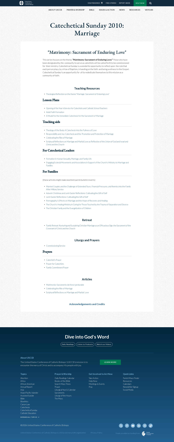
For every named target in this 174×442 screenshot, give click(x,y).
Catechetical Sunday (29, 409)
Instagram (145, 426)
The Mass (59, 396)
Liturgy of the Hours (64, 393)
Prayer (58, 384)
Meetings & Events (97, 381)
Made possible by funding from (128, 433)
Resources (128, 378)
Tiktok (151, 426)
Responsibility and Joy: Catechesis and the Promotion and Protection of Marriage (83, 134)
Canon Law (25, 403)
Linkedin (139, 426)
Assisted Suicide (27, 393)
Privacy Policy (96, 433)
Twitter (123, 426)
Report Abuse (124, 3)
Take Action (94, 374)
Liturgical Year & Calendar (66, 387)
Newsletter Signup (131, 384)
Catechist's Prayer (54, 262)
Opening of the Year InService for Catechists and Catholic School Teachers (79, 108)
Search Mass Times (63, 381)
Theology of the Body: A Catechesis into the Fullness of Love (73, 130)
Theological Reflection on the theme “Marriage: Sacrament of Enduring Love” (80, 94)
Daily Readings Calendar (102, 3)
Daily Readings (94, 3)
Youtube (134, 426)
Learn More (110, 359)
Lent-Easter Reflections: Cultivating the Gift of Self (69, 196)
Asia (22, 387)
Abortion (24, 374)
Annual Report (27, 384)
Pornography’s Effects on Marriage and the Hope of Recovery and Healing (79, 200)
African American (28, 381)
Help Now (140, 3)
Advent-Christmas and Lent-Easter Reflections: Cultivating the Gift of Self (79, 193)
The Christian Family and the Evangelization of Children (71, 211)
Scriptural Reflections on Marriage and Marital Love (69, 295)
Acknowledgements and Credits (87, 306)
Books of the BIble (63, 378)
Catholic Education (29, 412)
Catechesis (25, 406)
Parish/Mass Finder (132, 374)
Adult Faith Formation (56, 112)
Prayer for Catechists (56, 266)
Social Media (129, 387)
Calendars (127, 381)
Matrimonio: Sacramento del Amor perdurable (66, 287)
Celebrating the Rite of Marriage (61, 137)
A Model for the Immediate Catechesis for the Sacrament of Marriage (77, 116)
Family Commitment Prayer (58, 270)
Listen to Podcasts (85, 341)
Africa (23, 378)
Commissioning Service (56, 248)
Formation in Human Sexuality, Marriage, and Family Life (71, 158)
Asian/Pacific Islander (30, 390)
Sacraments (60, 390)
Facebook (128, 426)
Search (150, 3)
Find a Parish (111, 3)
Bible (22, 396)
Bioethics (24, 400)
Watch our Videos (104, 341)
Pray (91, 384)
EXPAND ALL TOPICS (28, 416)
